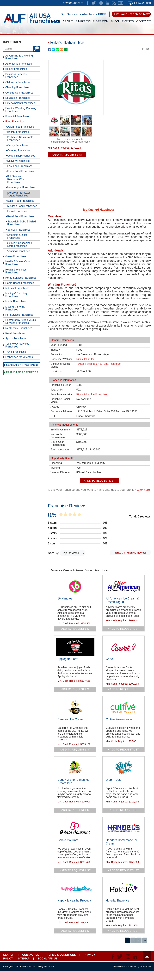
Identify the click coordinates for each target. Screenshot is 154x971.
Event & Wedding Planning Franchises (20, 110)
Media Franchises (15, 301)
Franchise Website (61, 394)
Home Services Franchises (20, 277)
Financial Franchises (17, 116)
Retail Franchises (15, 333)
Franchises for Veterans (19, 357)
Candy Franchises (17, 145)
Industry (55, 349)
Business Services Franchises (16, 75)
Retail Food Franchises (20, 216)
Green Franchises (15, 256)
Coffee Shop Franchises (21, 155)
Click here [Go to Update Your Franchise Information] (143, 489)
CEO (53, 416)
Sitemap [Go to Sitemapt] (24, 958)
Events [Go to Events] (128, 21)
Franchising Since (61, 385)
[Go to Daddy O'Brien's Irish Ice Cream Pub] (75, 767)
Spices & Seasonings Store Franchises (19, 244)
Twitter (80, 363)
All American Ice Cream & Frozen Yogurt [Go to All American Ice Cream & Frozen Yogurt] (122, 600)
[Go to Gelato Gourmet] (75, 828)
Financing (56, 463)
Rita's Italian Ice (85, 359)
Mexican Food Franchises (22, 206)
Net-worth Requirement (58, 436)
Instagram (115, 363)
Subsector (56, 354)
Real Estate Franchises (18, 328)
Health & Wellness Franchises (15, 271)
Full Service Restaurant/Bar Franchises (16, 179)
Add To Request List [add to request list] (68, 154)
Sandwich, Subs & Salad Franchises (21, 223)
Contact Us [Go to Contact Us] (30, 954)
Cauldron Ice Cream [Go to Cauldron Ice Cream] (70, 719)
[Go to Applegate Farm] (75, 647)
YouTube (103, 363)
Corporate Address (61, 411)
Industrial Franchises (17, 288)
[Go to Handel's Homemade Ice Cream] (123, 828)
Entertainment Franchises (20, 103)
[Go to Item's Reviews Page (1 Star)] (77, 543)
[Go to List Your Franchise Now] (131, 14)
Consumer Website (62, 359)
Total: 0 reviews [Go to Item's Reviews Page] (140, 516)
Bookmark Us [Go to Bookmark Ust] (47, 958)
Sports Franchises (15, 338)
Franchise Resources (22, 372)
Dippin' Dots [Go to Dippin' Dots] (113, 779)
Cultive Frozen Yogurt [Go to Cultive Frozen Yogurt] (120, 719)
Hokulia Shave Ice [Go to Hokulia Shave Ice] (117, 900)
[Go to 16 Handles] (75, 586)
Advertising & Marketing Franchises (19, 57)
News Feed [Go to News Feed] (114, 3)
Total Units (57, 389)
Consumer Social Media (60, 365)
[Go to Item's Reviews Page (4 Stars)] (77, 528)
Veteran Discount (60, 472)
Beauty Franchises (16, 69)
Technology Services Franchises (17, 345)
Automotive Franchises (18, 63)
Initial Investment (60, 429)
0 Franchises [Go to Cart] (142, 3)
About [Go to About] (68, 21)
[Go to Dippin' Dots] (123, 767)
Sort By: (54, 553)
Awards (55, 406)
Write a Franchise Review (130, 552)
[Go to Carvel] (123, 647)
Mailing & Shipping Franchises (16, 295)
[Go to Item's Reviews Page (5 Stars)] (77, 523)
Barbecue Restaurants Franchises (20, 138)
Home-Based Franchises (19, 283)
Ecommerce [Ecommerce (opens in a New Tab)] (131, 966)
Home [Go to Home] (55, 21)
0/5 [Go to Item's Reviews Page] (52, 515)
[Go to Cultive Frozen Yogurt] (123, 707)
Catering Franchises (19, 150)
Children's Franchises (17, 82)
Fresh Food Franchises (20, 171)
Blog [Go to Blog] (115, 21)
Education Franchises (17, 97)
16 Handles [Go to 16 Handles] (64, 598)
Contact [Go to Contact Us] (143, 21)
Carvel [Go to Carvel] (110, 659)
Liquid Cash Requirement (58, 443)
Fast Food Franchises (19, 166)
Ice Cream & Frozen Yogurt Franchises (19, 194)
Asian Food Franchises (20, 126)
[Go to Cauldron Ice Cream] (75, 707)
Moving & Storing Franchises (15, 308)
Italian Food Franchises (20, 200)
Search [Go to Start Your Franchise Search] (8, 954)
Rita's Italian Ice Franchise (91, 394)
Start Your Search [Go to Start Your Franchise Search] (92, 21)
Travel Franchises (15, 351)
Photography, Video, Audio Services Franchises (20, 321)
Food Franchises (15, 121)
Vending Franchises (18, 251)
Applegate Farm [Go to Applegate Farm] (67, 659)
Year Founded (59, 345)
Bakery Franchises (18, 132)
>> (144, 940)
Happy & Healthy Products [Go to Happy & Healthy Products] (74, 900)
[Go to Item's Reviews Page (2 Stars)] (77, 538)
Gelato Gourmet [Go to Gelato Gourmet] (67, 840)
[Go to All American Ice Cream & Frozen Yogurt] (123, 586)
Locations (56, 371)
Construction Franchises (19, 92)
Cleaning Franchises (17, 87)
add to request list (76, 628)
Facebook (91, 363)
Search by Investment (22, 364)
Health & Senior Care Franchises (17, 263)
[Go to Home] (31, 23)
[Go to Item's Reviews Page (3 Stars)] (77, 533)
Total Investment (60, 449)
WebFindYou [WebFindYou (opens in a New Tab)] (145, 966)
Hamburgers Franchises (21, 187)
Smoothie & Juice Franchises (17, 236)
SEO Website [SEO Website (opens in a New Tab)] (119, 966)
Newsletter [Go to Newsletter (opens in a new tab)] (120, 3)
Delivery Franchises (18, 160)
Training (55, 467)
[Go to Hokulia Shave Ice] (123, 888)
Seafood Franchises (18, 229)
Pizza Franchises (17, 211)
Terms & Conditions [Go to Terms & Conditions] (61, 954)
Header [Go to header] (147, 956)
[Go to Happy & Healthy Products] (75, 888)
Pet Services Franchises (19, 314)
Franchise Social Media (60, 400)
